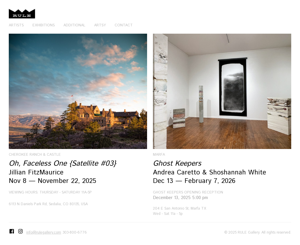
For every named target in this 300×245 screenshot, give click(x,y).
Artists (16, 25)
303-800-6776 (75, 232)
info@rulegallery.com (43, 232)
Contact (124, 25)
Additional (74, 25)
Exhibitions (43, 25)
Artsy (100, 25)
